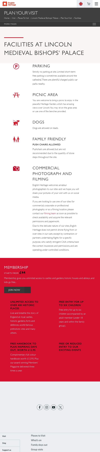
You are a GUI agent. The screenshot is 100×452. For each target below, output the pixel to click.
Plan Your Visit (66, 18)
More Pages (10, 24)
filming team (50, 213)
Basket (88, 4)
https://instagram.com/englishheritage (46, 407)
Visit (13, 18)
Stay (4, 443)
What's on (36, 440)
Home (6, 18)
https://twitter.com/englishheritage (60, 407)
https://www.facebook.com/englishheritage (39, 407)
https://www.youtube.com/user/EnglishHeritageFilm (53, 407)
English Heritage (9, 3)
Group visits (37, 449)
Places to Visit (23, 18)
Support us (6, 450)
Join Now (20, 290)
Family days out (39, 445)
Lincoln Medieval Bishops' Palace (45, 18)
